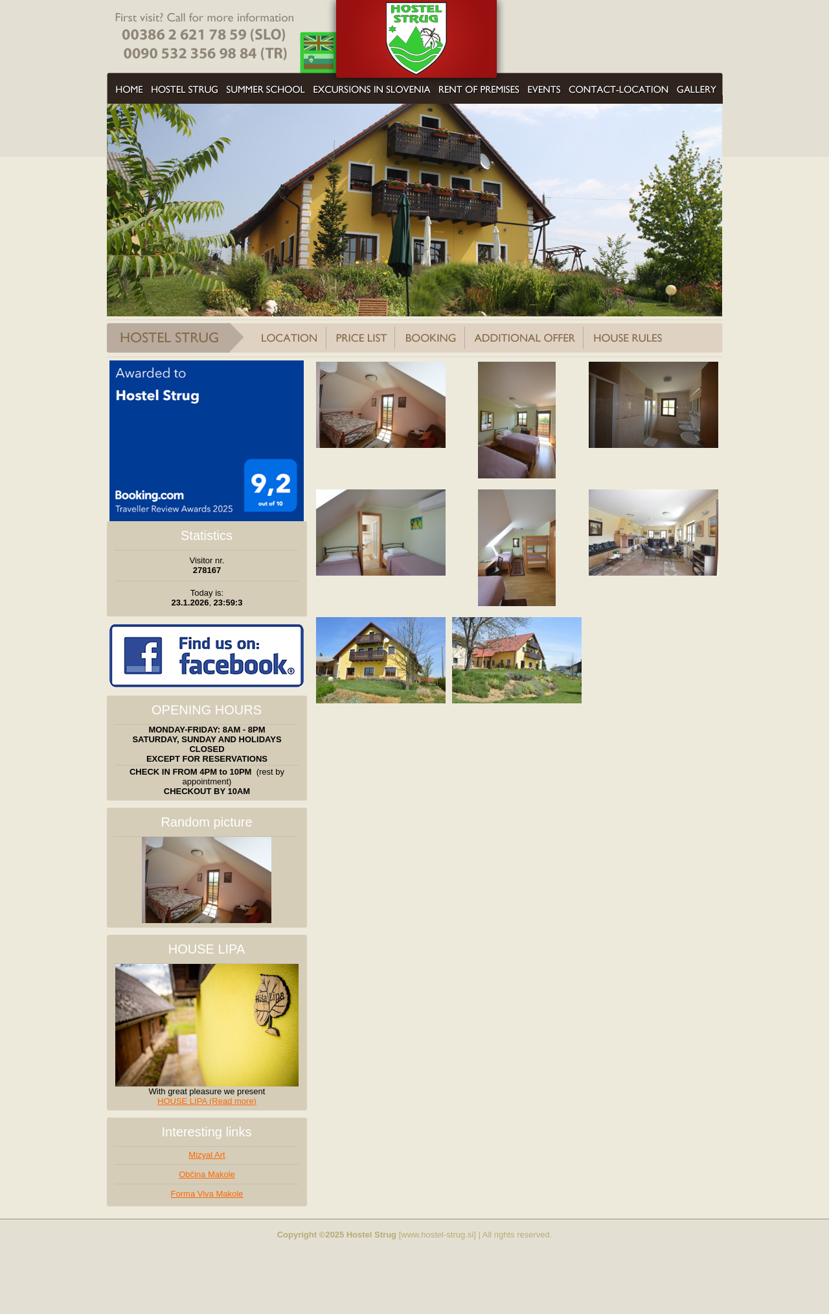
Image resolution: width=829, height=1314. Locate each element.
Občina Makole (207, 1174)
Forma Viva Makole (207, 1194)
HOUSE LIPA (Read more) (206, 1101)
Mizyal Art (206, 1155)
